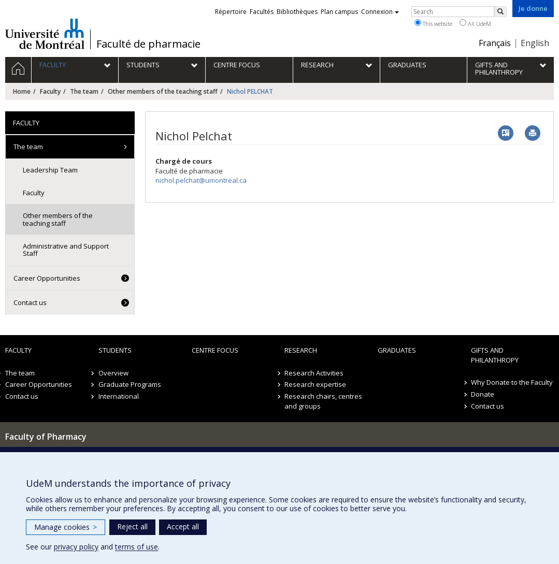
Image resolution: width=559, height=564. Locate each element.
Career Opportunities (46, 278)
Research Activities (313, 373)
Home (22, 91)
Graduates (397, 350)
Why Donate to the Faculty (512, 382)
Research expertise (315, 384)
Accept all (183, 526)
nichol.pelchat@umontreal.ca (201, 180)
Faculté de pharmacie (148, 44)
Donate (482, 394)
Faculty (50, 91)
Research (300, 350)
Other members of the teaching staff (163, 91)
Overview (113, 373)
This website (433, 23)
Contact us (30, 302)
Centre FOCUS (215, 350)
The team (84, 91)
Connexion (380, 11)
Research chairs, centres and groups (323, 401)
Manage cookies (65, 527)
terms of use (136, 547)
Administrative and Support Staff (66, 249)
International (118, 396)
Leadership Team (50, 170)
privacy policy (76, 547)
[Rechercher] (500, 11)
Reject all (132, 526)
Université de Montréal (44, 33)
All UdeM (475, 23)
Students (115, 350)
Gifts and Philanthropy (495, 355)
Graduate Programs (129, 384)
